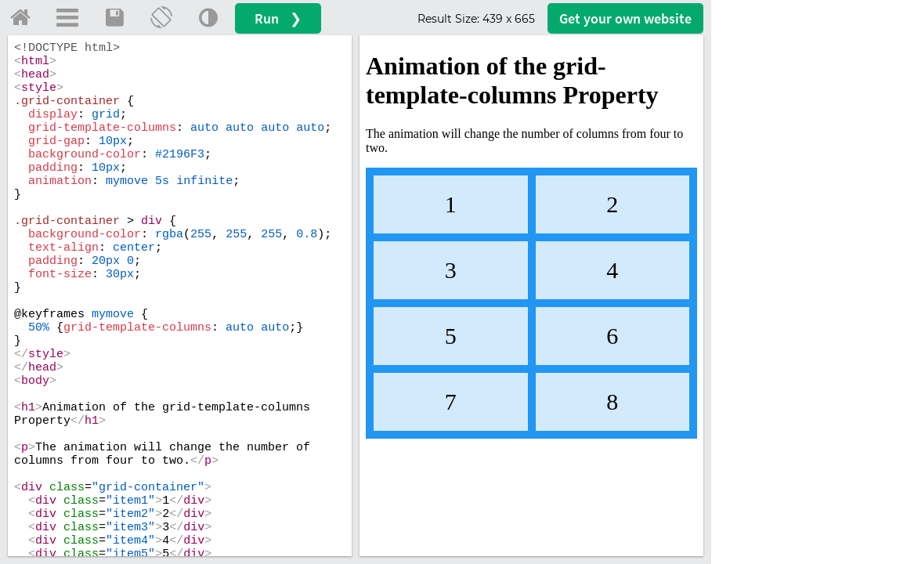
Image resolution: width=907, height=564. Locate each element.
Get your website (625, 18)
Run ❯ (278, 18)
